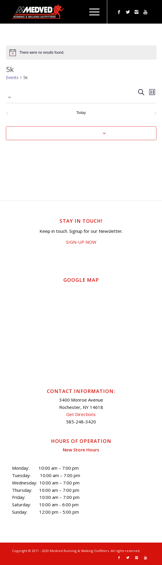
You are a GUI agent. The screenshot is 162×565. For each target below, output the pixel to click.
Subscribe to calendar (77, 133)
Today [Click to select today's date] (81, 113)
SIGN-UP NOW (81, 242)
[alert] (81, 52)
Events (12, 77)
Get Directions (81, 414)
